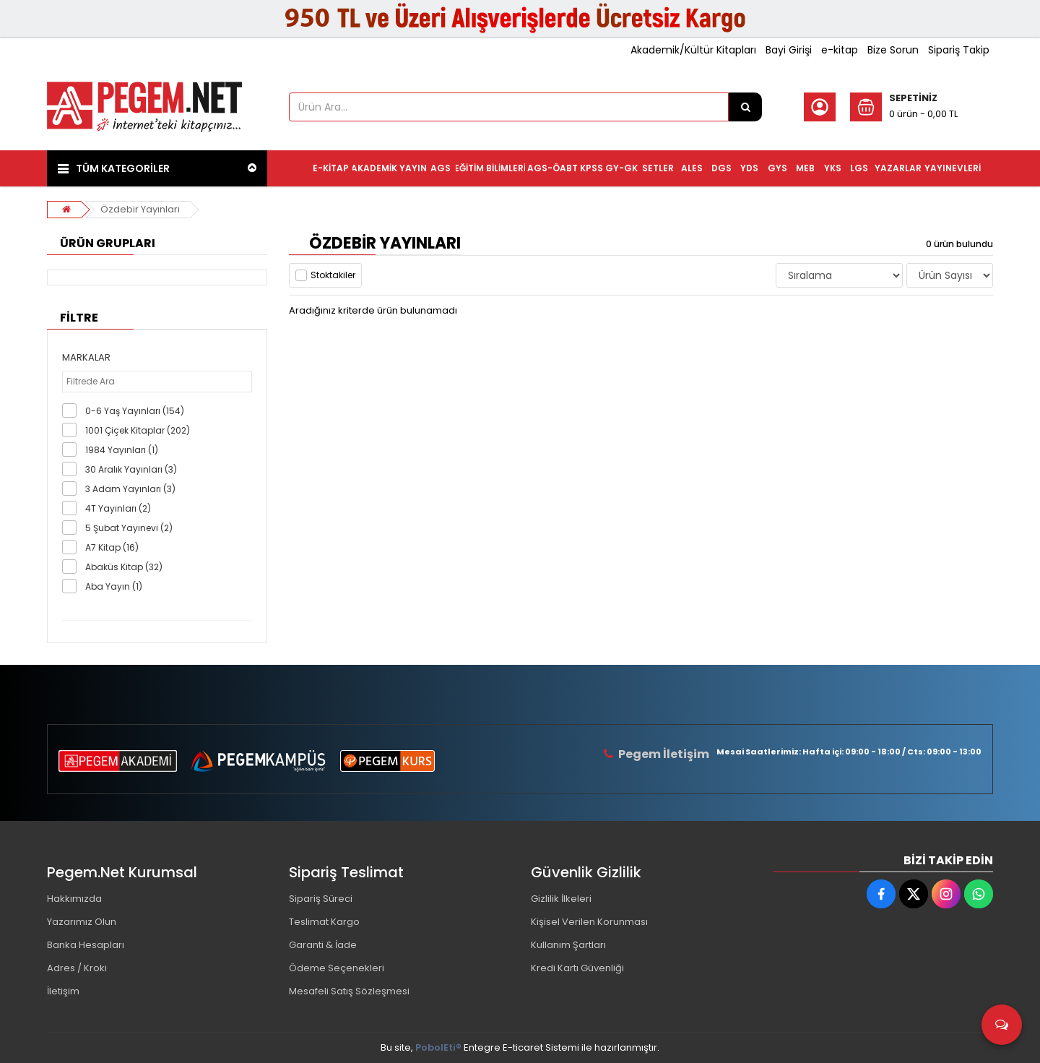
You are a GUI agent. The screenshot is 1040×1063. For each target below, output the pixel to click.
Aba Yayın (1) (113, 586)
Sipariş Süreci (320, 898)
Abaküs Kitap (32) (123, 567)
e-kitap (839, 50)
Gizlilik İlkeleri (561, 898)
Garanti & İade (323, 945)
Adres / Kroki (77, 968)
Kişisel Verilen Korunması (589, 922)
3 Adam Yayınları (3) (130, 489)
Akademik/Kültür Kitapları (693, 50)
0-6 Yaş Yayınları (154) (134, 411)
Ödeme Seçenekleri (336, 968)
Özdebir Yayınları (140, 209)
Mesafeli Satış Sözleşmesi (349, 991)
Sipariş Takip (958, 50)
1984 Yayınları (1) (121, 450)
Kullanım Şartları (568, 945)
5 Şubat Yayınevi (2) (129, 528)
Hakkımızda (74, 898)
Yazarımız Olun (81, 922)
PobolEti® (438, 1047)
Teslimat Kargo (324, 922)
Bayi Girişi (789, 50)
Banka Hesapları (85, 945)
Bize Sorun (893, 50)
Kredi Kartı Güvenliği (577, 968)
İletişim (63, 991)
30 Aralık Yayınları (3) (131, 469)
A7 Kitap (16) (112, 547)
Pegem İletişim (663, 754)
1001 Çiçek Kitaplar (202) (137, 430)
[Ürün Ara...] (745, 106)
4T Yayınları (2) (118, 508)
